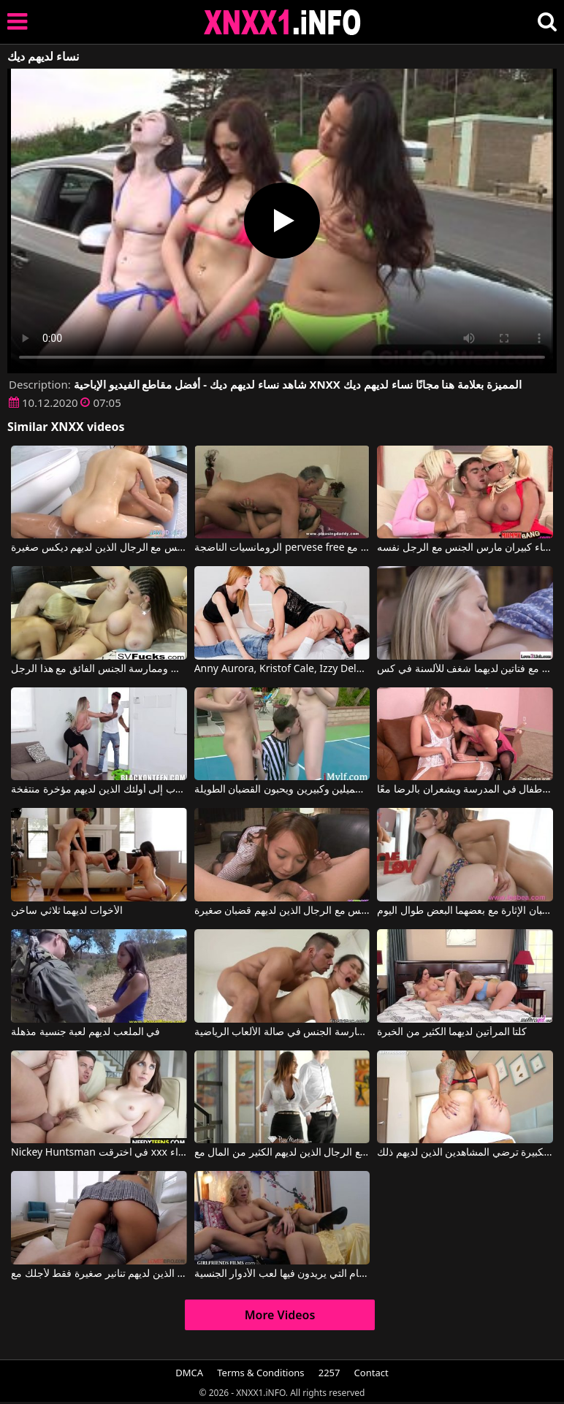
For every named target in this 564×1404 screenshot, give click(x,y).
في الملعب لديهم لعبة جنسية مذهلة (85, 1032)
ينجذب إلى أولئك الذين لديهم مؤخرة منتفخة (99, 790)
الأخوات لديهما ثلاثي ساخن (67, 911)
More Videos (280, 1315)
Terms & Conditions (260, 1372)
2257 (329, 1372)
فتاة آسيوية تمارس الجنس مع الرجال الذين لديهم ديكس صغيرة (99, 548)
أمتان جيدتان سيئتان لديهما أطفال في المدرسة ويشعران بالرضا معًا (465, 790)
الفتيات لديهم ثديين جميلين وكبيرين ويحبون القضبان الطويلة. (282, 790)
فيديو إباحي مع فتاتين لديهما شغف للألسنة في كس (465, 669)
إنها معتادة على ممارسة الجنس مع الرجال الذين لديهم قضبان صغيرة (282, 911)
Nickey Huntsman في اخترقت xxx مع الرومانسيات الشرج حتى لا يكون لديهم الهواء (99, 1153)
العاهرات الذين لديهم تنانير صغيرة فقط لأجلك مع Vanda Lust (99, 1274)
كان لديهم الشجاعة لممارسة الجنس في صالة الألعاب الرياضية (282, 1032)
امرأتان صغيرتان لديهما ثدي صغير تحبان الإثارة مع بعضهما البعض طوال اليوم (465, 911)
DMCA (189, 1372)
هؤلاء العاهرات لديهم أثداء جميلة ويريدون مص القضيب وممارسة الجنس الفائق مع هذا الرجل (99, 669)
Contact (371, 1372)
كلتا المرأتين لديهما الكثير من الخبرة (452, 1032)
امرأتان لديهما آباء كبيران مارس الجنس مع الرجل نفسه (465, 548)
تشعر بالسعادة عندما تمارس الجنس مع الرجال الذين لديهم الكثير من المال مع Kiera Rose (282, 1153)
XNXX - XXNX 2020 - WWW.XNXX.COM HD (282, 22)
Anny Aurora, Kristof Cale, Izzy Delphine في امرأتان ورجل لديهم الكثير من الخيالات (282, 669)
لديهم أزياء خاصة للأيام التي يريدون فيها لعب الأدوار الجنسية (282, 1274)
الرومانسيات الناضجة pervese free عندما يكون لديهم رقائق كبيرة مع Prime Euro (282, 548)
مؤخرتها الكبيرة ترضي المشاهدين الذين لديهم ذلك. (465, 1153)
